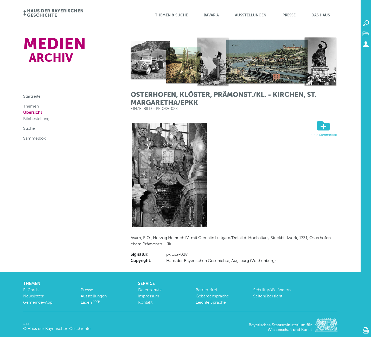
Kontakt (145, 302)
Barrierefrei (206, 290)
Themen (31, 106)
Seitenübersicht (267, 296)
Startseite (32, 96)
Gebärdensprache (212, 296)
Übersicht (32, 112)
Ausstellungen (250, 15)
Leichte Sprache (211, 302)
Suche (29, 128)
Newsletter (33, 296)
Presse (289, 15)
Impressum (148, 296)
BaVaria (211, 15)
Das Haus (320, 15)
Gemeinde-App (37, 302)
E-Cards (31, 290)
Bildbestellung (36, 118)
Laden (90, 302)
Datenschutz (150, 290)
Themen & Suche (171, 15)
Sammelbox (34, 138)
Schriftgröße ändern (272, 290)
